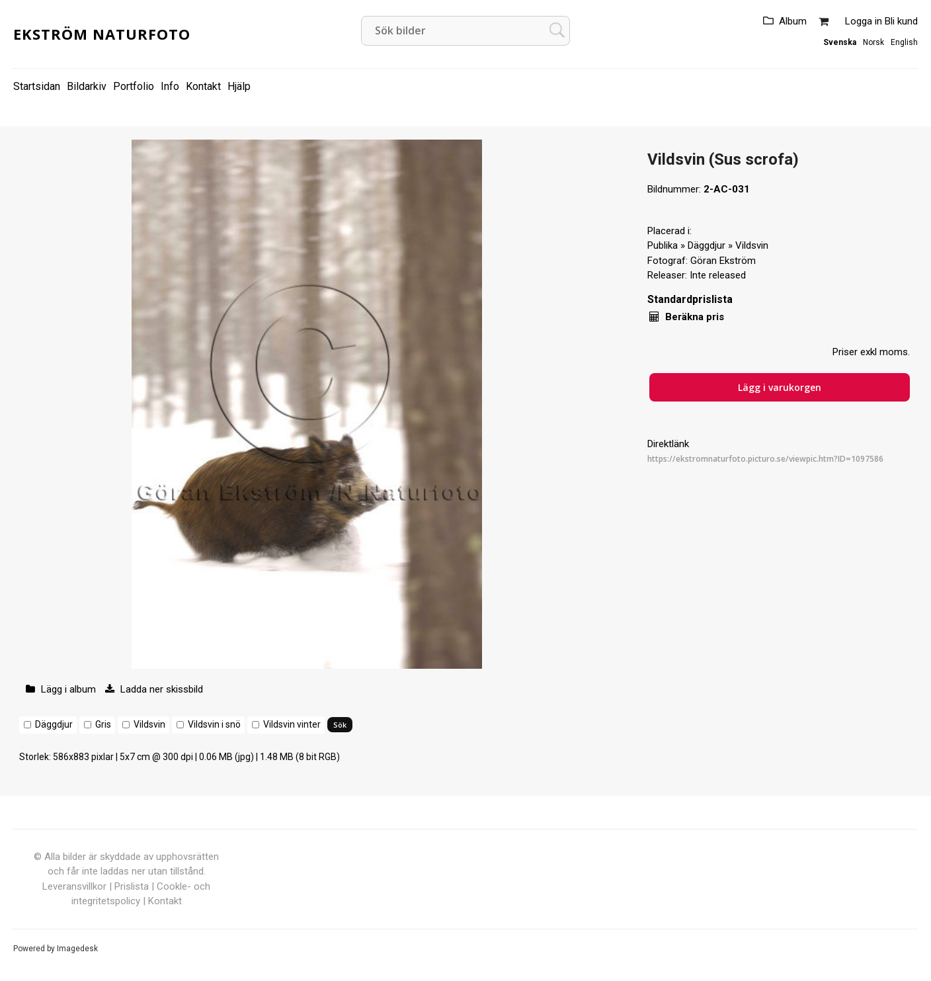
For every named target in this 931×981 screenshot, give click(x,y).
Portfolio (133, 86)
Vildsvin (149, 724)
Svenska (839, 42)
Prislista (131, 886)
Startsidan (36, 86)
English (904, 42)
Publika (662, 245)
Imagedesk (77, 948)
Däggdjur (54, 724)
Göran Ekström (723, 261)
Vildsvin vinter (292, 724)
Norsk (873, 42)
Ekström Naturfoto (101, 34)
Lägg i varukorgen (779, 387)
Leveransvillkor (74, 886)
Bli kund (901, 21)
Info (170, 86)
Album (793, 21)
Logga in (863, 21)
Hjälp (239, 86)
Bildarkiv (86, 86)
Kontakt (203, 86)
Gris (103, 724)
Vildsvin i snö (214, 724)
